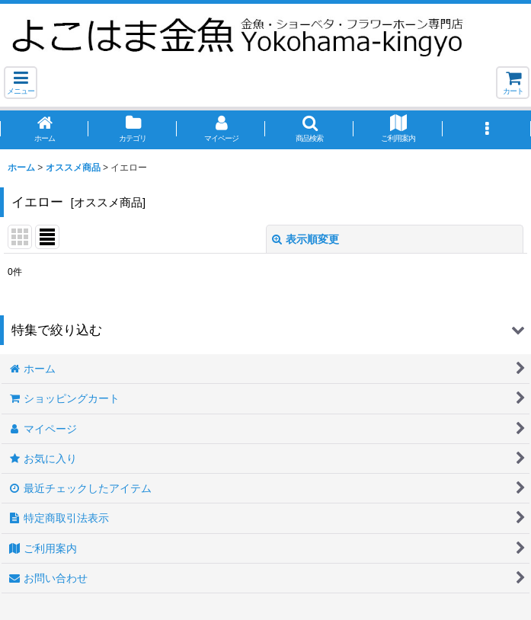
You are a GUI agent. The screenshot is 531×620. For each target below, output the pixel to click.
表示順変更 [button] (305, 239)
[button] (20, 82)
